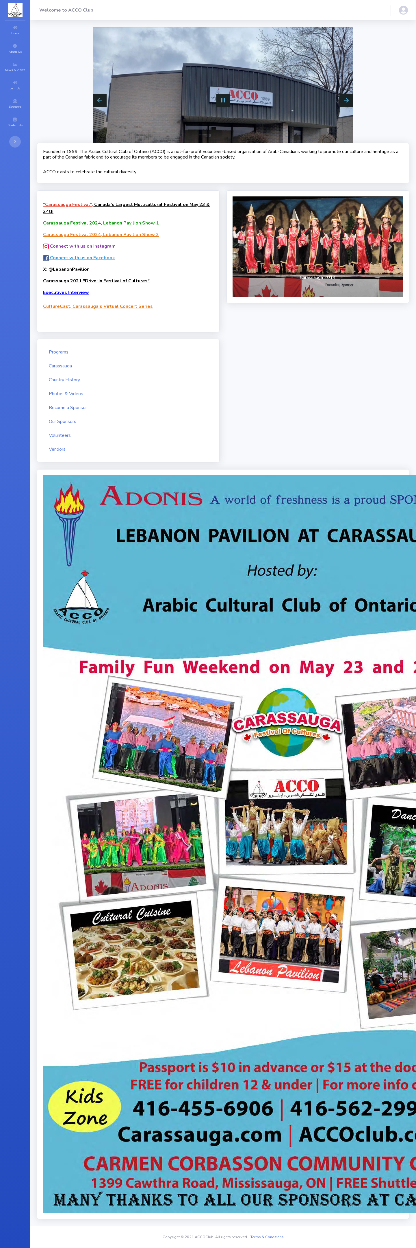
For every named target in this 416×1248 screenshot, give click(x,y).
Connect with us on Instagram (79, 246)
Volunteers (60, 435)
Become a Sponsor (68, 407)
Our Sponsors (62, 421)
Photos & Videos (66, 394)
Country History (64, 380)
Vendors (57, 449)
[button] (403, 10)
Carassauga (60, 366)
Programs (58, 352)
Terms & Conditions (267, 1237)
